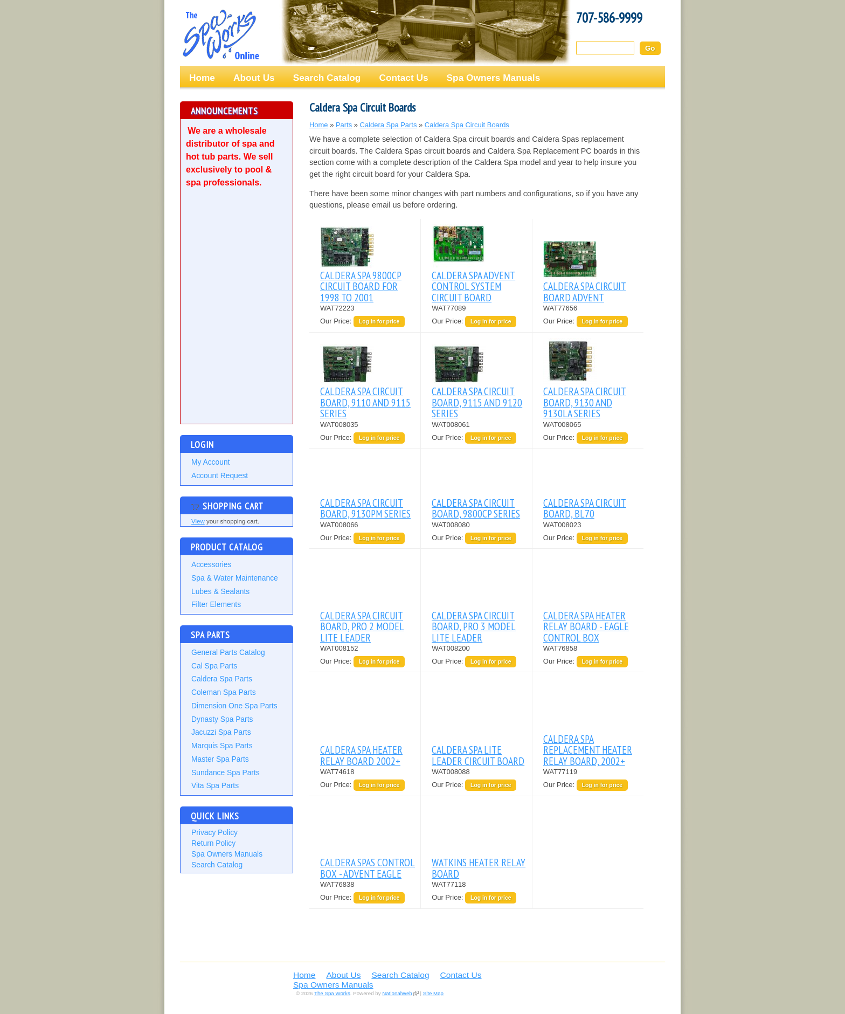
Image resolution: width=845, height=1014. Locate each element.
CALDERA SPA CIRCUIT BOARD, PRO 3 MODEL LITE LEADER (474, 626)
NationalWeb (397, 993)
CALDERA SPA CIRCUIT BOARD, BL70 (584, 508)
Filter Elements (216, 604)
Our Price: (337, 321)
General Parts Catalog (228, 652)
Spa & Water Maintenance (234, 578)
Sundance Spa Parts (225, 772)
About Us (254, 77)
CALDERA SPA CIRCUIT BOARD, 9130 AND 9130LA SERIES (584, 402)
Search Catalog (327, 77)
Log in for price (379, 322)
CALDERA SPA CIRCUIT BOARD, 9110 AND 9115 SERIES (365, 402)
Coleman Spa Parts (223, 692)
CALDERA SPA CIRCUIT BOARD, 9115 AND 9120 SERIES (477, 402)
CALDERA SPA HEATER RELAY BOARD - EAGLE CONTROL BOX (586, 626)
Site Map (433, 993)
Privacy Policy (214, 832)
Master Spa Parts (220, 759)
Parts (344, 125)
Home (202, 77)
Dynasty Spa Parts (222, 719)
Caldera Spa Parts (221, 678)
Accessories (211, 564)
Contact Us (403, 77)
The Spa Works (220, 34)
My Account (210, 462)
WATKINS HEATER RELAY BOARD (478, 868)
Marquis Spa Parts (222, 745)
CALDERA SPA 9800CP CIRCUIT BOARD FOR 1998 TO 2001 (360, 286)
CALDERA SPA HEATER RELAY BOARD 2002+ (361, 755)
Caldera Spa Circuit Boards (467, 125)
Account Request (219, 475)
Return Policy (213, 843)
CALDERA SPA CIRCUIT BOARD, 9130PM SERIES (365, 508)
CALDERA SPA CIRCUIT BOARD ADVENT (584, 291)
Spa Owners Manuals (494, 77)
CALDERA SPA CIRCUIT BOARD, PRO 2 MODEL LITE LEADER (362, 626)
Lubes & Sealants (220, 591)
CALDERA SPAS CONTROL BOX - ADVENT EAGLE (367, 868)
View (198, 521)
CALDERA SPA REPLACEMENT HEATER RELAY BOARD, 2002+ (587, 750)
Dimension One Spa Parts (234, 705)
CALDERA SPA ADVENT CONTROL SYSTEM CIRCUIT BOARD (473, 286)
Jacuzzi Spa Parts (221, 732)
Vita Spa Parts (215, 785)
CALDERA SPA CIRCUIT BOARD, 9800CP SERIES (476, 508)
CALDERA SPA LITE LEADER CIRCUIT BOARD (478, 755)
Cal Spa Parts (214, 665)
